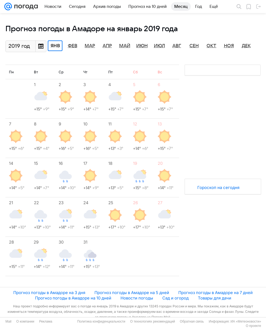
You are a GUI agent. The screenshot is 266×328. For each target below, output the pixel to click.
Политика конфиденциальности (101, 321)
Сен (194, 45)
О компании (25, 321)
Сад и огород (175, 298)
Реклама (45, 321)
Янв (55, 45)
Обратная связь (192, 321)
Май (124, 45)
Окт (211, 45)
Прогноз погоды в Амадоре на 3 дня (49, 292)
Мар (90, 45)
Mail (8, 321)
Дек (246, 45)
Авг (176, 45)
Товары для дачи (214, 298)
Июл (159, 45)
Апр (107, 45)
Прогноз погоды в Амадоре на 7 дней (215, 292)
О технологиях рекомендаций (152, 321)
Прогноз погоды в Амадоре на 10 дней (73, 298)
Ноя (229, 45)
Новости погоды (137, 298)
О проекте (253, 326)
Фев (72, 45)
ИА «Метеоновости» (245, 321)
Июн (142, 45)
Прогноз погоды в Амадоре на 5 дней (131, 292)
